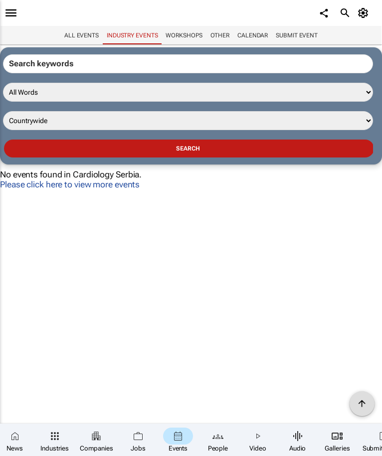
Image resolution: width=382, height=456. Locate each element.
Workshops (184, 35)
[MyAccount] (365, 12)
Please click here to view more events (70, 184)
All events (81, 35)
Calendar (252, 35)
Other (220, 35)
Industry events (132, 35)
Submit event (297, 35)
